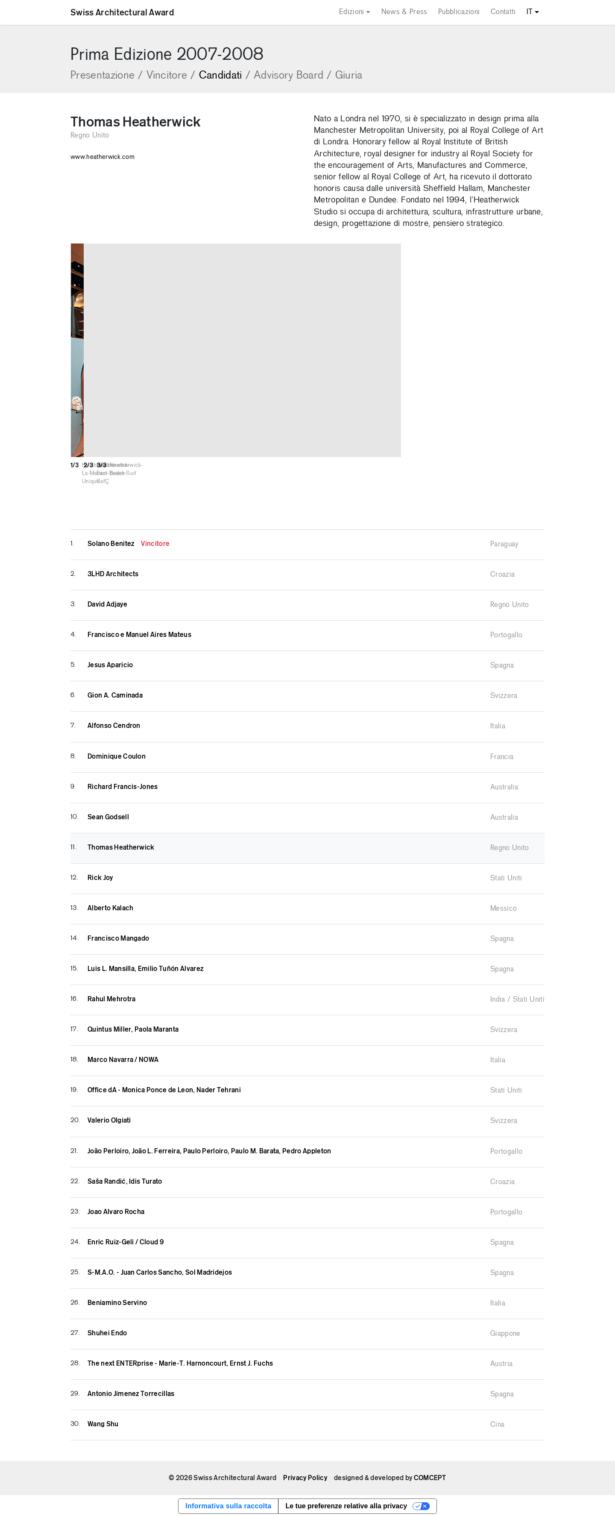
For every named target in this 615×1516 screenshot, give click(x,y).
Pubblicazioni (459, 12)
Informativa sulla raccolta (228, 1504)
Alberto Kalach (110, 906)
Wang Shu (103, 1422)
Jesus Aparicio (110, 663)
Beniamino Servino (117, 1301)
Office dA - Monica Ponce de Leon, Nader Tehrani (164, 1088)
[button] (595, 350)
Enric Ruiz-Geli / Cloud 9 (126, 1240)
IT (530, 12)
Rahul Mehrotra (111, 997)
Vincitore (171, 76)
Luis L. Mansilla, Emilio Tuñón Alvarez (145, 967)
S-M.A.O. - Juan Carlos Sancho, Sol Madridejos (160, 1271)
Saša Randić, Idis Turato (125, 1180)
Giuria (349, 76)
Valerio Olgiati (109, 1119)
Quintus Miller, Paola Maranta (133, 1028)
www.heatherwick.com (102, 157)
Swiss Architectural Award (122, 12)
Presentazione (106, 76)
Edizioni (351, 12)
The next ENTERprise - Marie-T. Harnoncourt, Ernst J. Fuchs (180, 1362)
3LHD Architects (113, 572)
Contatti (503, 12)
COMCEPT (430, 1476)
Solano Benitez (129, 542)
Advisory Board (293, 76)
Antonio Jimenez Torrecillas (131, 1392)
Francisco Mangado (118, 937)
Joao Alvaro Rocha (116, 1210)
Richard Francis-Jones (123, 785)
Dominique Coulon (117, 755)
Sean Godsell (108, 815)
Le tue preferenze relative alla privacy (346, 1504)
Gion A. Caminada (115, 694)
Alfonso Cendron (114, 724)
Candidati (224, 76)
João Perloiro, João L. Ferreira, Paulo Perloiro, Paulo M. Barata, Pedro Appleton (209, 1150)
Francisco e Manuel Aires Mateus (139, 633)
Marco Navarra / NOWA (123, 1058)
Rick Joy (100, 876)
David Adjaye (107, 603)
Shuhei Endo (107, 1331)
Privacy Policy (305, 1476)
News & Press (404, 12)
